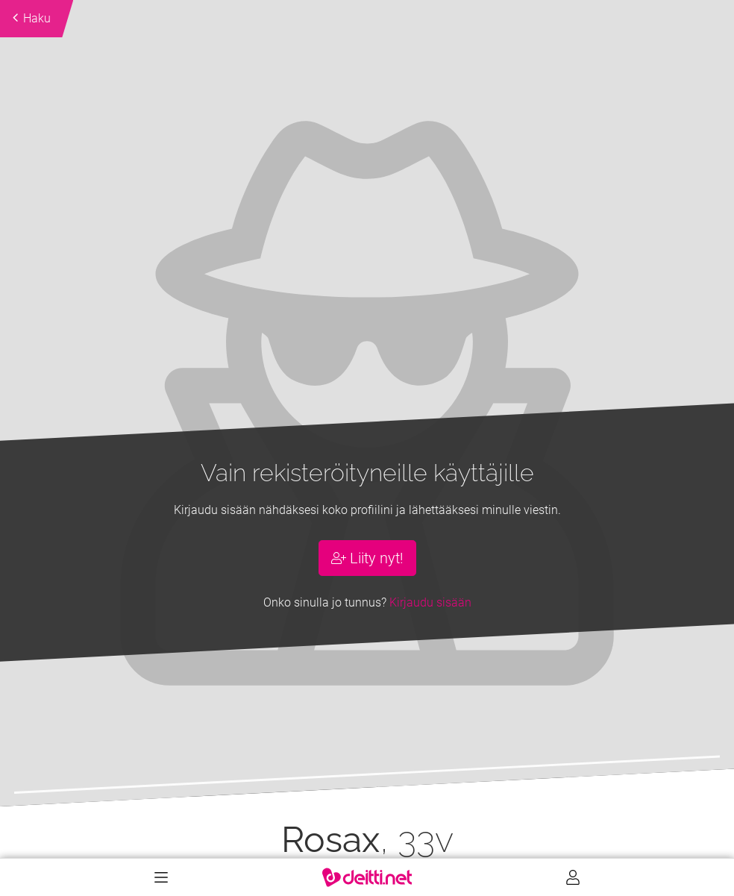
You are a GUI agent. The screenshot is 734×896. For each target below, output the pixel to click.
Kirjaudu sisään (430, 602)
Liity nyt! (367, 558)
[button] (73, 403)
